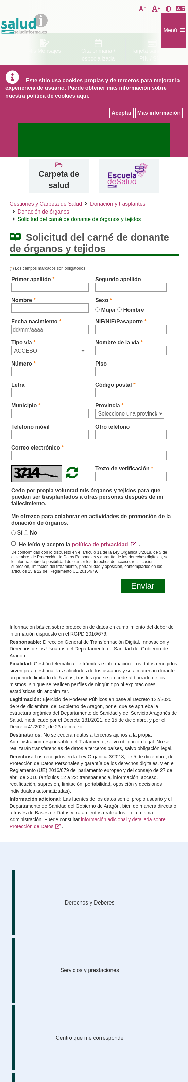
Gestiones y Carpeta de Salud (46, 204)
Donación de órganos (43, 212)
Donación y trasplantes (118, 204)
